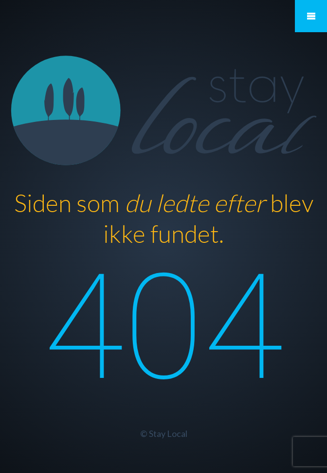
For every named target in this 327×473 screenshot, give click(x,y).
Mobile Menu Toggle (311, 16)
